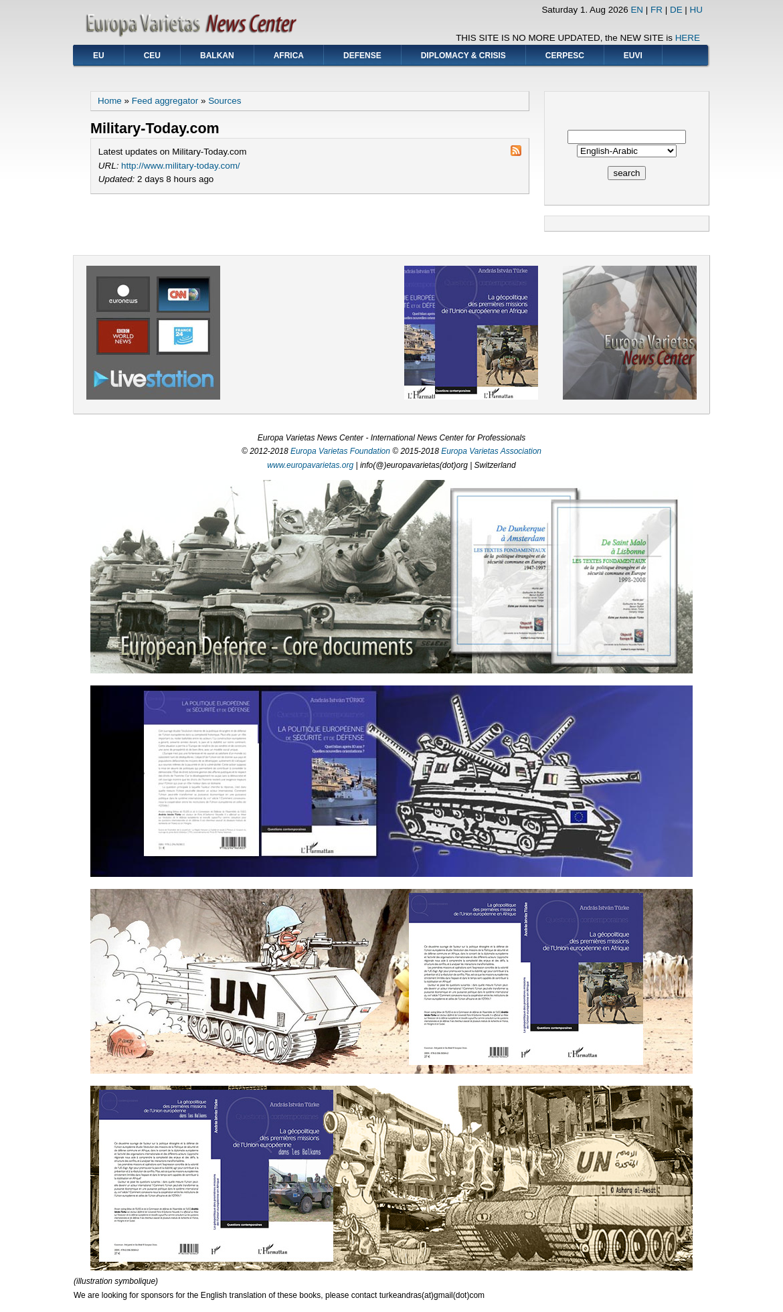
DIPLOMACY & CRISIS (463, 55)
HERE (687, 38)
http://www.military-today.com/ (180, 166)
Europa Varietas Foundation (340, 451)
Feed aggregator (165, 101)
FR (656, 10)
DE (676, 10)
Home (110, 101)
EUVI (633, 55)
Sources (224, 101)
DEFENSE (362, 55)
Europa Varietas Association (491, 451)
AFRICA (289, 55)
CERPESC (564, 55)
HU (696, 10)
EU (98, 55)
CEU (152, 55)
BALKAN (217, 55)
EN (636, 10)
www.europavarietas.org (310, 465)
